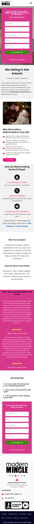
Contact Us (9, 518)
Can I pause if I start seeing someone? (16, 396)
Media (29, 514)
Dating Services (12, 514)
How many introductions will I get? (17, 391)
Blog (3, 518)
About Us (4, 514)
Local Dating (22, 514)
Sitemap (16, 518)
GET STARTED (17, 52)
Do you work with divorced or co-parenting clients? (16, 385)
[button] (28, 3)
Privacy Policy (24, 518)
